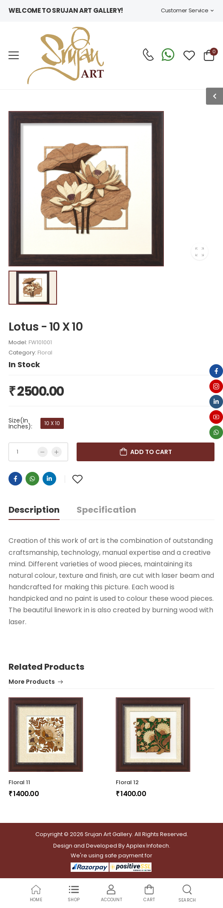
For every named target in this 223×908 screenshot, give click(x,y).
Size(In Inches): (20, 423)
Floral (44, 352)
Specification (106, 510)
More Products (32, 682)
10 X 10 (52, 423)
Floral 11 (19, 782)
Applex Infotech (147, 846)
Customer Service (184, 10)
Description (34, 510)
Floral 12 (127, 782)
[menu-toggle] (14, 55)
